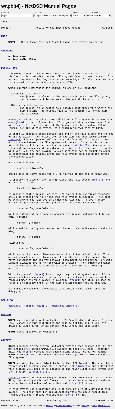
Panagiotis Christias (101, 406)
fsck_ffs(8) (41, 372)
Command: (6, 12)
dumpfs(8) (82, 366)
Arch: (77, 12)
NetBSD (49, 406)
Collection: (93, 12)
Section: (38, 12)
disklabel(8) (80, 145)
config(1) (14, 306)
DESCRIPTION (9, 68)
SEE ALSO (7, 300)
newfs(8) (57, 306)
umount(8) (72, 306)
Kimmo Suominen (64, 406)
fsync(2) (14, 377)
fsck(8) (39, 274)
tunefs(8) (22, 125)
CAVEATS (6, 340)
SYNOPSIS (7, 50)
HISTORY (6, 314)
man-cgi (85, 406)
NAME (4, 36)
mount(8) (14, 122)
